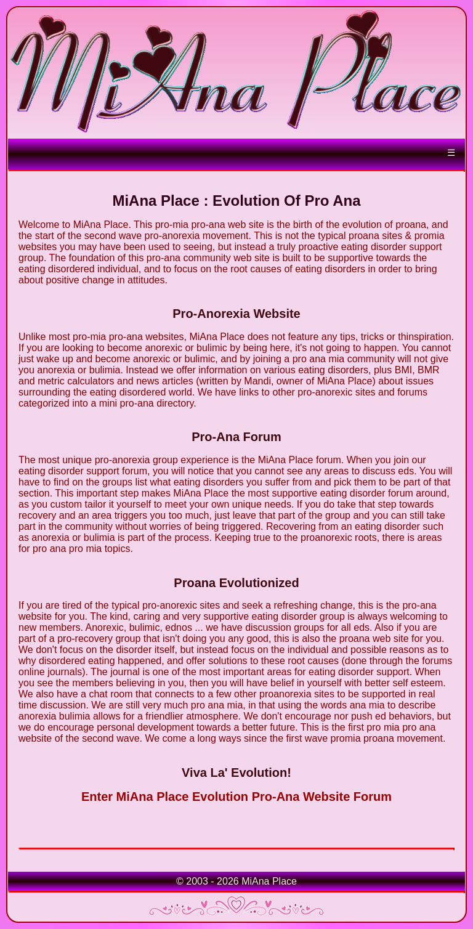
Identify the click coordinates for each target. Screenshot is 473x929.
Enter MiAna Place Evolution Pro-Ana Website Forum (236, 796)
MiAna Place (269, 881)
